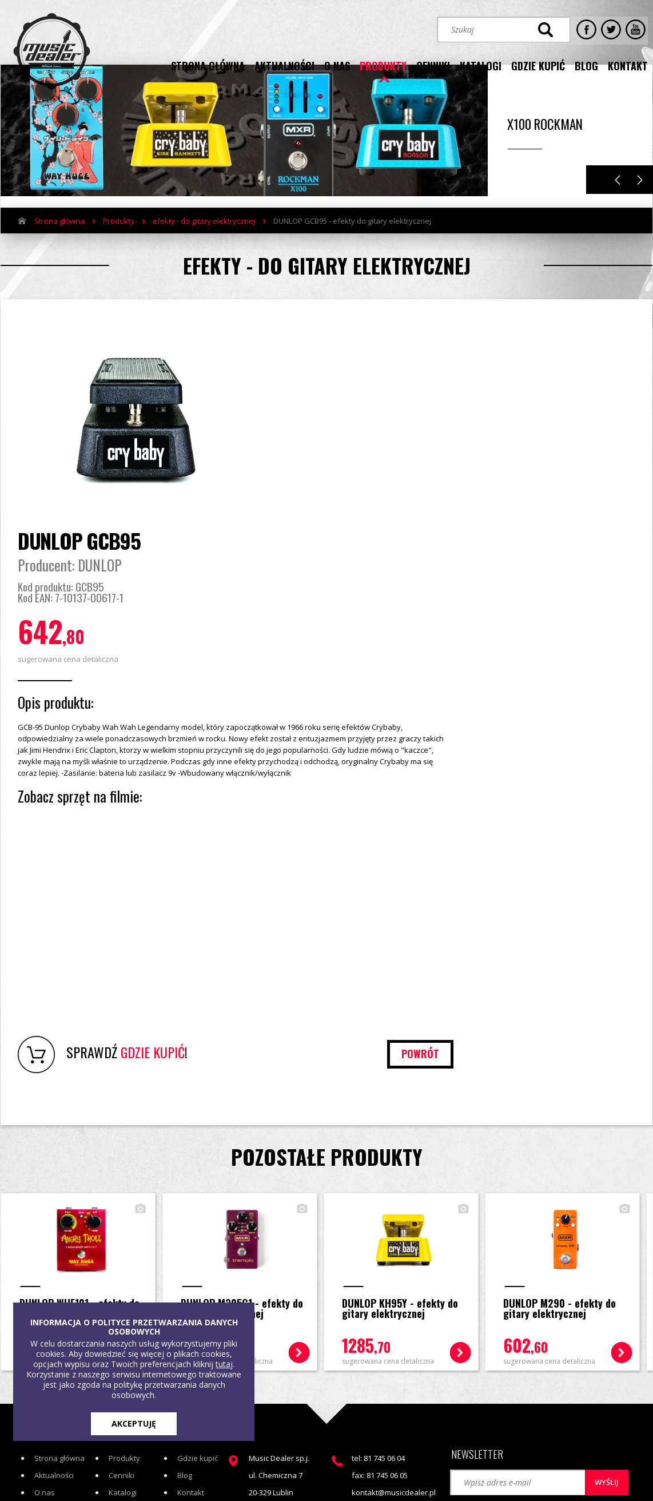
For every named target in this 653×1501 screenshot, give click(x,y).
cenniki (433, 64)
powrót (596, 905)
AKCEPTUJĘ (134, 1423)
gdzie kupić (538, 64)
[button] (491, 1352)
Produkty (118, 248)
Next (640, 207)
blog (586, 64)
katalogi (480, 64)
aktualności (284, 64)
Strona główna (59, 248)
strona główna (208, 64)
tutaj (224, 1364)
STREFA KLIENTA (530, 1393)
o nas (337, 64)
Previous (617, 207)
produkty (383, 64)
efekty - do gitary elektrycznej (204, 248)
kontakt (628, 64)
